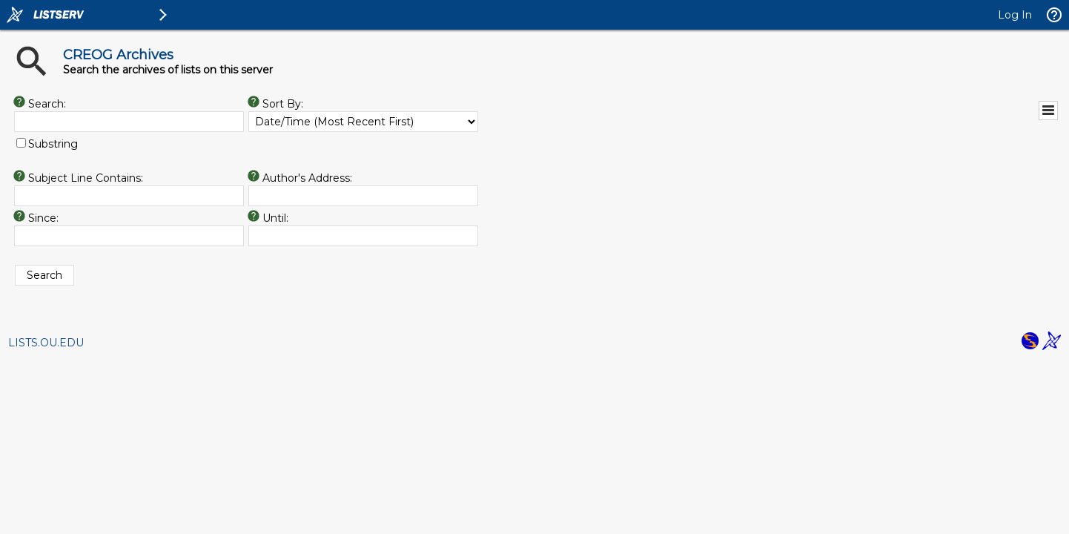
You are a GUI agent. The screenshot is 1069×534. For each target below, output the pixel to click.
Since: (43, 218)
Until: (275, 218)
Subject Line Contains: (85, 178)
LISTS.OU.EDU (46, 342)
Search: (47, 104)
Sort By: (282, 104)
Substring (53, 144)
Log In (1015, 15)
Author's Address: (307, 178)
